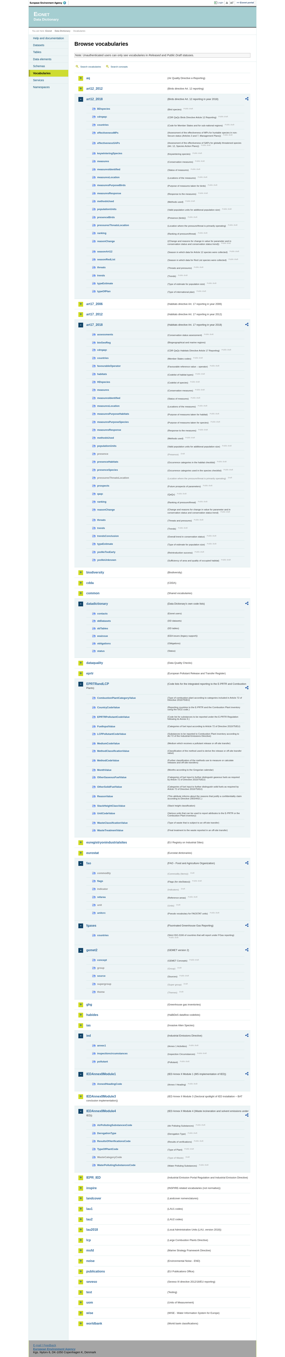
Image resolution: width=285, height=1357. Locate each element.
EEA (49, 3)
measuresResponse (109, 193)
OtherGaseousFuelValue (111, 777)
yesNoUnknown (106, 559)
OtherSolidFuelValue (109, 786)
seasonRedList (106, 259)
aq (88, 78)
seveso (91, 1281)
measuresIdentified (108, 169)
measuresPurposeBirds (111, 185)
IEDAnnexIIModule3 (101, 1096)
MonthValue (104, 769)
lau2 (89, 1219)
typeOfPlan (104, 291)
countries (103, 124)
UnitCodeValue (106, 813)
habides (92, 1015)
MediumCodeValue (108, 743)
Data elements (42, 59)
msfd (90, 1250)
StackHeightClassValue (111, 805)
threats (101, 267)
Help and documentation (48, 38)
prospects (103, 485)
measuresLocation (108, 177)
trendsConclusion (108, 535)
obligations (104, 643)
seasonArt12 (104, 251)
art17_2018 (94, 324)
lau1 (89, 1209)
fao (88, 863)
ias (88, 1025)
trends (101, 275)
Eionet (48, 31)
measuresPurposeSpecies (113, 421)
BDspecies (103, 108)
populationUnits (106, 209)
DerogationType (106, 1133)
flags (100, 881)
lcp (88, 1240)
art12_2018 (94, 99)
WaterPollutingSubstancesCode (116, 1165)
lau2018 (92, 1229)
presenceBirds (106, 217)
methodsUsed (105, 201)
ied (88, 1035)
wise (89, 1313)
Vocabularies (42, 73)
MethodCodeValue (108, 760)
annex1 (101, 1045)
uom (89, 1302)
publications (95, 1271)
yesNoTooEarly (106, 552)
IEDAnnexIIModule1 (101, 1074)
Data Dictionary (62, 31)
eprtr (89, 673)
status (101, 650)
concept (102, 960)
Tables (37, 52)
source (101, 975)
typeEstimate (105, 283)
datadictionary (97, 603)
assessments (105, 334)
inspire (91, 1188)
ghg (89, 1004)
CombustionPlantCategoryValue (116, 697)
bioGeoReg (104, 342)
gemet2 (91, 950)
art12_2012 (94, 88)
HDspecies (103, 381)
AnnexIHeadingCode (109, 1083)
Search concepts (119, 67)
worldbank (94, 1323)
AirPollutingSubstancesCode (114, 1125)
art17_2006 (94, 304)
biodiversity (95, 572)
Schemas (39, 66)
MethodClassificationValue (113, 750)
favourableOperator (109, 365)
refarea (101, 897)
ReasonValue (105, 796)
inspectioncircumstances (112, 1053)
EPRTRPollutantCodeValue (113, 716)
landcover (93, 1198)
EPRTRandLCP (97, 684)
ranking (101, 233)
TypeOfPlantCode (107, 1149)
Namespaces (41, 87)
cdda (90, 583)
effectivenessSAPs (108, 143)
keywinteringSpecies (109, 153)
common (93, 593)
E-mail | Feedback (44, 1345)
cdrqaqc (102, 116)
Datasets (38, 45)
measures (103, 161)
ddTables (102, 628)
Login (220, 2)
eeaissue (102, 635)
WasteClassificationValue (112, 822)
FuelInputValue (106, 726)
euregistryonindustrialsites (106, 842)
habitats (102, 374)
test (89, 1292)
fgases (91, 925)
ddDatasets (104, 620)
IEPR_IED (93, 1177)
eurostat (92, 853)
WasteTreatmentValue (110, 830)
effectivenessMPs (107, 132)
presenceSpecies (107, 469)
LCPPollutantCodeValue (111, 733)
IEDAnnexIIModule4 (101, 1111)
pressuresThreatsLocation (113, 225)
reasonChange (106, 241)
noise (90, 1261)
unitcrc (101, 912)
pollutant (102, 1061)
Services (38, 80)
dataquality (94, 663)
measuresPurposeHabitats (113, 413)
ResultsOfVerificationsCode (114, 1141)
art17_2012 (94, 314)
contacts (102, 613)
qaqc (100, 493)
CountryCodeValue (108, 707)
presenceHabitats (107, 461)
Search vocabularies (90, 67)
